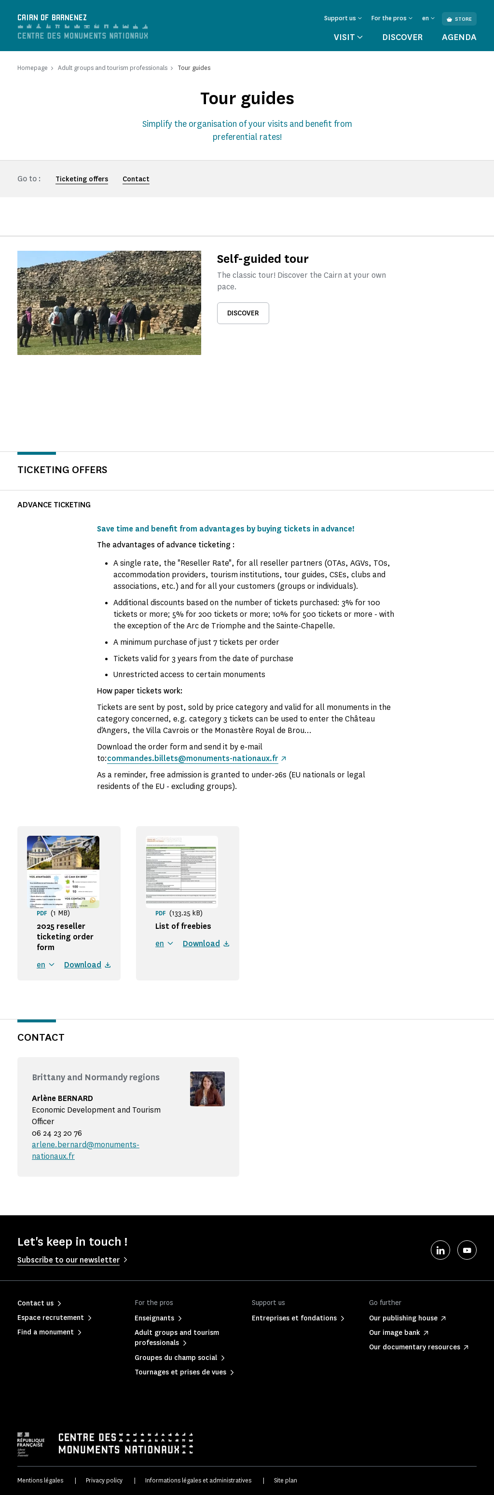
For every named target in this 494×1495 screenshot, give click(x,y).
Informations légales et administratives (198, 1480)
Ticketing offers (81, 179)
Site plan (285, 1480)
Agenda (459, 37)
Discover (402, 37)
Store (459, 19)
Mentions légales (40, 1480)
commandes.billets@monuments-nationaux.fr (192, 758)
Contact (136, 179)
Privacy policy (104, 1480)
